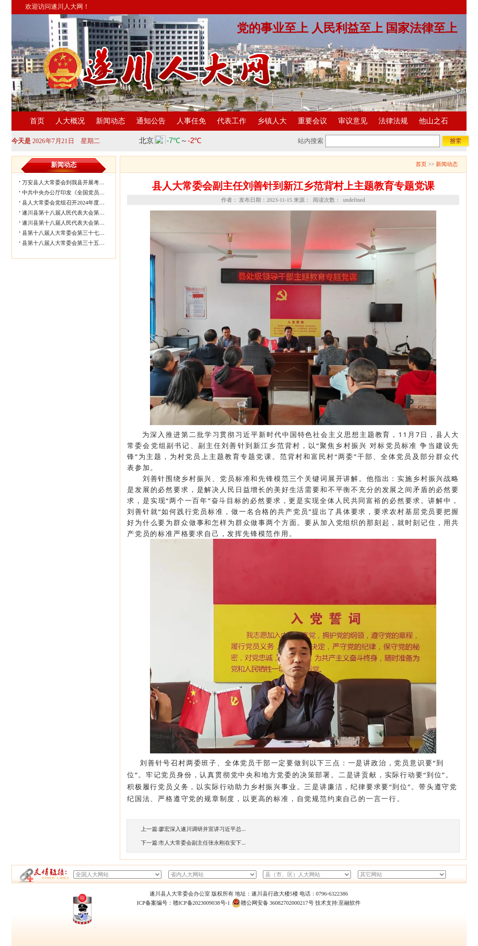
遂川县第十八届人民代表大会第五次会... (71, 213)
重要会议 (312, 121)
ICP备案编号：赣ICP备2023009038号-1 (183, 903)
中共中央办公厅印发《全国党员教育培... (71, 192)
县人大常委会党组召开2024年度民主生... (71, 202)
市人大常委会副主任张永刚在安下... (202, 843)
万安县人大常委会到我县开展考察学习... (71, 182)
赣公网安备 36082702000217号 (273, 903)
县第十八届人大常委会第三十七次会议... (71, 233)
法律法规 (393, 121)
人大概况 (70, 121)
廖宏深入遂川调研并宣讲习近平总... (202, 829)
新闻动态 (110, 121)
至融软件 (350, 903)
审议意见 (352, 121)
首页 (37, 121)
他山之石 (433, 121)
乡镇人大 (272, 121)
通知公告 (151, 121)
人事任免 (191, 121)
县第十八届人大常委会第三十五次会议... (71, 243)
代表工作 (231, 121)
